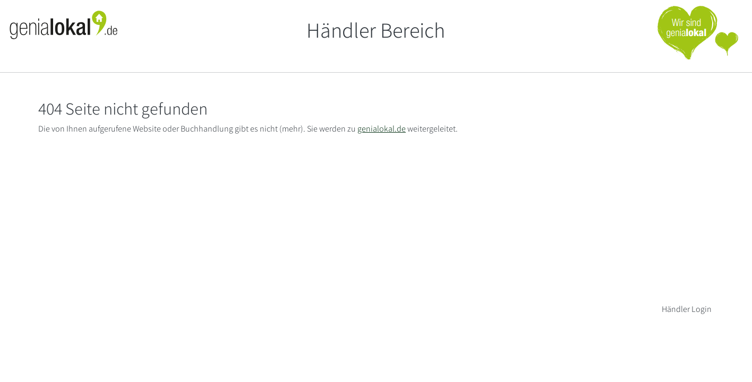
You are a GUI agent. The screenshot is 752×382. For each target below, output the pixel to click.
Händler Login (687, 309)
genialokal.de (381, 128)
